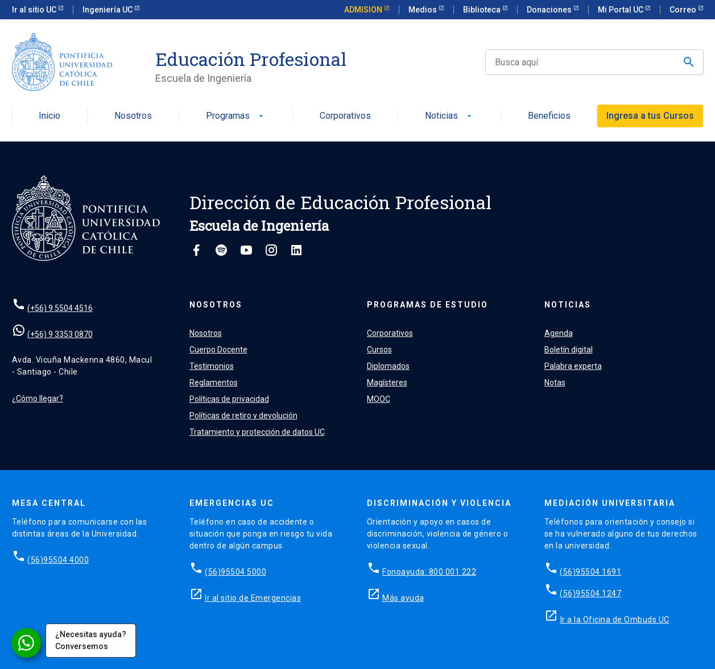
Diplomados (388, 366)
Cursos (379, 349)
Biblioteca (482, 9)
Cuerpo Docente (218, 349)
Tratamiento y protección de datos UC (257, 432)
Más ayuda (403, 597)
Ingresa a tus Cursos (650, 115)
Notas (554, 382)
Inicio (49, 116)
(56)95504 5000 (235, 571)
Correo (683, 9)
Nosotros (133, 116)
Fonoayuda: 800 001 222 (429, 571)
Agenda (558, 333)
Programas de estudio (427, 304)
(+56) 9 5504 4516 (60, 308)
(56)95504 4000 (58, 559)
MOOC (378, 399)
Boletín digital (568, 349)
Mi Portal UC (621, 9)
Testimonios (211, 366)
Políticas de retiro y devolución (243, 415)
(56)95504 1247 (590, 593)
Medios (423, 9)
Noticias (449, 116)
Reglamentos (213, 382)
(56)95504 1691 (590, 571)
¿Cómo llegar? (37, 398)
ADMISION (364, 9)
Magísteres (387, 382)
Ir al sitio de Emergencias (253, 597)
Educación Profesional (251, 59)
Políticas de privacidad (229, 399)
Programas (236, 116)
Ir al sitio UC (35, 9)
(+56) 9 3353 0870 (60, 334)
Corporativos (345, 116)
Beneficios (549, 116)
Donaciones (550, 9)
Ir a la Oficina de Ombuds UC (614, 619)
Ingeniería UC (108, 9)
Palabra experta (573, 366)
